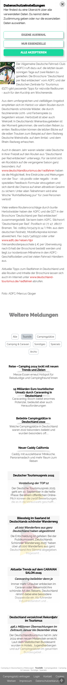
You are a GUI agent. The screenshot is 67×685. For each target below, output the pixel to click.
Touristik (27, 336)
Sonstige (34, 670)
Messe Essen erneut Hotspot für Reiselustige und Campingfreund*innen (33, 376)
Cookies (60, 676)
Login (37, 676)
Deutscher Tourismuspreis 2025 (33, 475)
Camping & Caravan (18, 344)
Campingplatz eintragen (16, 676)
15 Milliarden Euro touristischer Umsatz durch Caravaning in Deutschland (33, 392)
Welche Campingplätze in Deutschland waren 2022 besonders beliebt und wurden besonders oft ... (33, 430)
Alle (15, 336)
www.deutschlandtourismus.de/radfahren (28, 170)
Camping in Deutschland (11, 668)
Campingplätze (45, 336)
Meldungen (29, 668)
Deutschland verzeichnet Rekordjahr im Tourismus (33, 619)
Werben (11, 681)
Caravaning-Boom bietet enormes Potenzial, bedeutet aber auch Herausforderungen (33, 402)
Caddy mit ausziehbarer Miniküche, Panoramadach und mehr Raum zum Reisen (33, 458)
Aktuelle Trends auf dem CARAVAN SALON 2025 (33, 571)
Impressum (26, 681)
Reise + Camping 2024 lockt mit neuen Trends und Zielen (34, 368)
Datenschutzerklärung (48, 681)
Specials (55, 344)
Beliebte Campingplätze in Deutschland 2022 (33, 420)
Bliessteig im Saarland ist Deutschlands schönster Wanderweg (33, 520)
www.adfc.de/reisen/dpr (17, 240)
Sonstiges (39, 344)
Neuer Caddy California (33, 447)
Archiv (33, 351)
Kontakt (47, 676)
